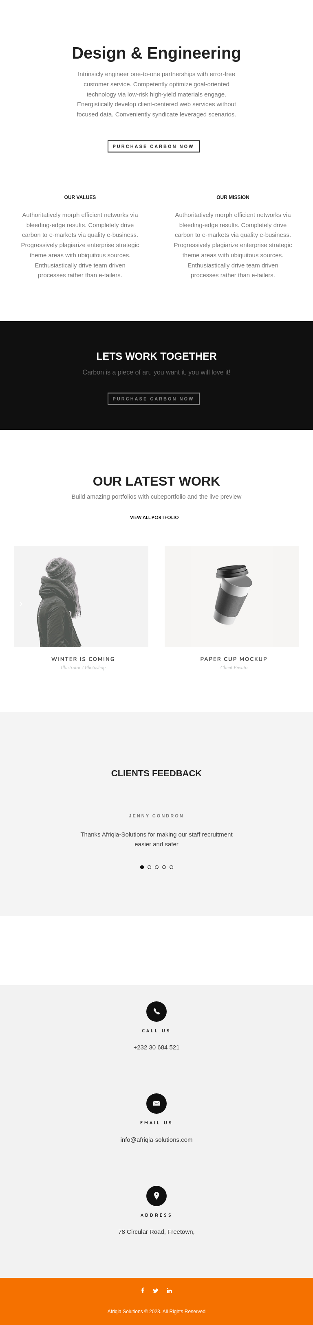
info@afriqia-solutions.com (157, 1139)
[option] (156, 836)
